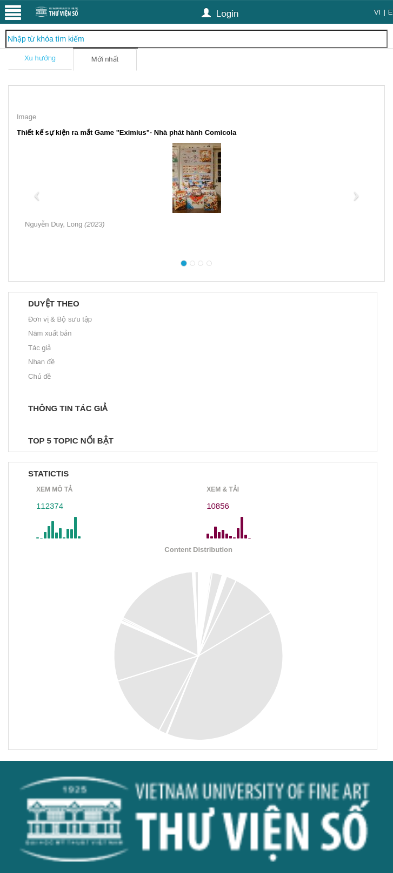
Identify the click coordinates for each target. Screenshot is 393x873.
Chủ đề (39, 376)
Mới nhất (104, 59)
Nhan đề (41, 362)
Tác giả (39, 348)
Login (220, 13)
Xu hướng (40, 58)
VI (377, 12)
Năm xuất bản (49, 333)
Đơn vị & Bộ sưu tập (60, 319)
